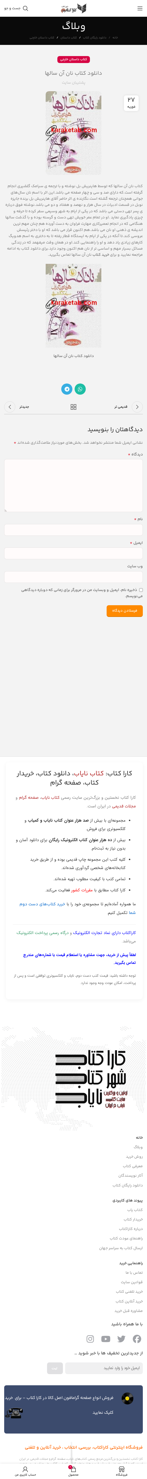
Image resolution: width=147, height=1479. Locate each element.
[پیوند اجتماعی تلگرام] (66, 389)
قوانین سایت (132, 1282)
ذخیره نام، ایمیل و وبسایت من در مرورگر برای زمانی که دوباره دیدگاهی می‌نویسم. (82, 593)
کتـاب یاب (135, 1210)
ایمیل (136, 543)
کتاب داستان (68, 37)
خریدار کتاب (133, 1220)
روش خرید (134, 1157)
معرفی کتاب (133, 1166)
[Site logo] (73, 8)
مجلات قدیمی (124, 806)
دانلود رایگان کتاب (94, 37)
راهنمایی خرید (131, 1263)
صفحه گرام (29, 798)
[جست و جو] (16, 8)
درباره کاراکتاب (131, 1229)
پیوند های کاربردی (127, 1201)
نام (138, 519)
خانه (115, 38)
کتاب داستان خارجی (42, 37)
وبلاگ (138, 1147)
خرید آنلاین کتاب (129, 1302)
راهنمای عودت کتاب (126, 1239)
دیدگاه (135, 455)
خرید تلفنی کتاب (129, 1292)
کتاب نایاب (50, 798)
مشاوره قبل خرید (128, 1311)
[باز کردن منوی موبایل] (140, 8)
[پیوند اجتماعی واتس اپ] (80, 389)
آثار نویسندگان (130, 1176)
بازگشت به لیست (73, 406)
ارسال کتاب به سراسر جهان (121, 1248)
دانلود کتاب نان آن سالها (73, 356)
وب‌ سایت (135, 566)
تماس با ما (134, 1273)
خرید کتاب (101, 255)
